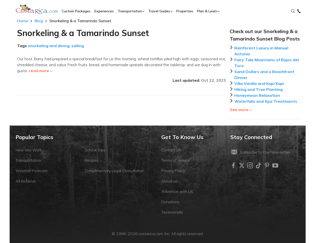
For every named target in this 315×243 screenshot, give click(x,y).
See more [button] (241, 109)
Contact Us (171, 149)
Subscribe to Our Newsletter (260, 152)
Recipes (91, 160)
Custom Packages (76, 11)
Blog (39, 20)
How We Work (29, 149)
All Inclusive (26, 181)
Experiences (104, 11)
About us (169, 181)
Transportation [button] (130, 11)
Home (22, 20)
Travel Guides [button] (159, 11)
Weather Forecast (32, 170)
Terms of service (175, 160)
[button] (293, 11)
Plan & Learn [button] (207, 11)
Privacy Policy (173, 170)
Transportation (28, 160)
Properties (184, 11)
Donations (170, 201)
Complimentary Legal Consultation (114, 170)
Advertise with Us (177, 191)
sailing (77, 45)
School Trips (95, 149)
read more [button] (41, 70)
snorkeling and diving (48, 45)
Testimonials (172, 212)
